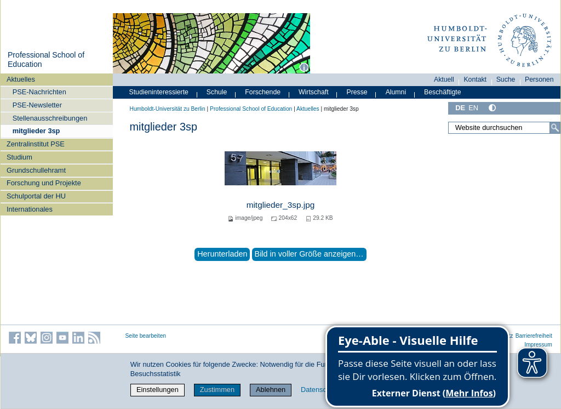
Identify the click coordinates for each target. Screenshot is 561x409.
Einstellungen (157, 389)
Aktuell (444, 79)
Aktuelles (21, 79)
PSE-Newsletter (37, 105)
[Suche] (554, 128)
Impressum (538, 345)
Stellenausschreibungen (50, 118)
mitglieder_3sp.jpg (281, 204)
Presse (357, 92)
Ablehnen (270, 389)
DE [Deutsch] (460, 108)
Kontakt (474, 79)
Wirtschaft (314, 92)
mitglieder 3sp (36, 131)
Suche (506, 79)
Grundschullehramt (36, 170)
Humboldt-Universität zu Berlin (167, 109)
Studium (19, 157)
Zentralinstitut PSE (36, 144)
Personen (539, 79)
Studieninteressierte (158, 92)
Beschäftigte (442, 92)
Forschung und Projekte (44, 183)
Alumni (396, 92)
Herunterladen (222, 253)
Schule (217, 92)
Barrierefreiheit (534, 336)
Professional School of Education (251, 109)
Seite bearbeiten (146, 336)
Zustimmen (217, 389)
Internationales (30, 209)
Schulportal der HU (36, 196)
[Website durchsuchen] (504, 128)
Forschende (262, 92)
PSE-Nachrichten (39, 92)
